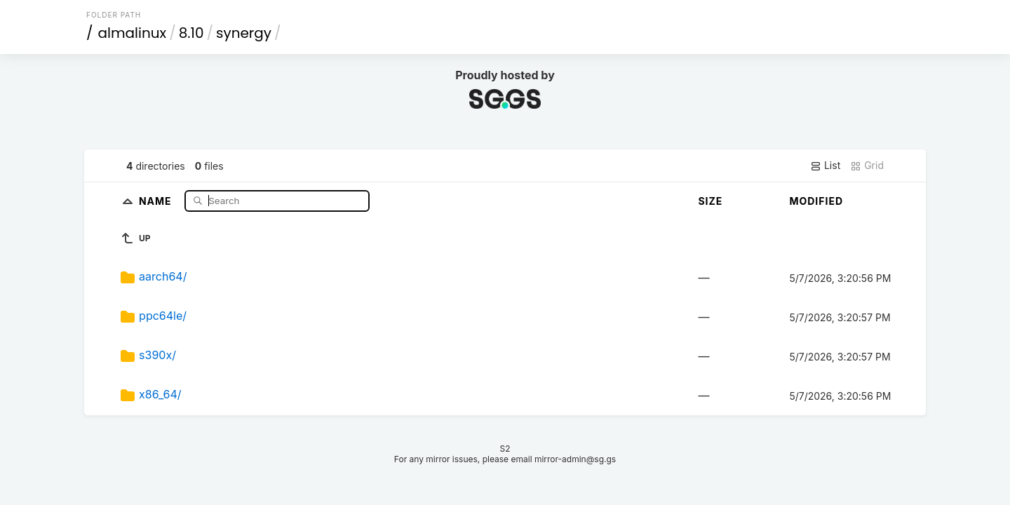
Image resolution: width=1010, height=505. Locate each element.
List (825, 165)
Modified (816, 201)
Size (710, 201)
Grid (867, 165)
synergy (243, 33)
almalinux (132, 33)
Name (157, 200)
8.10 (191, 33)
